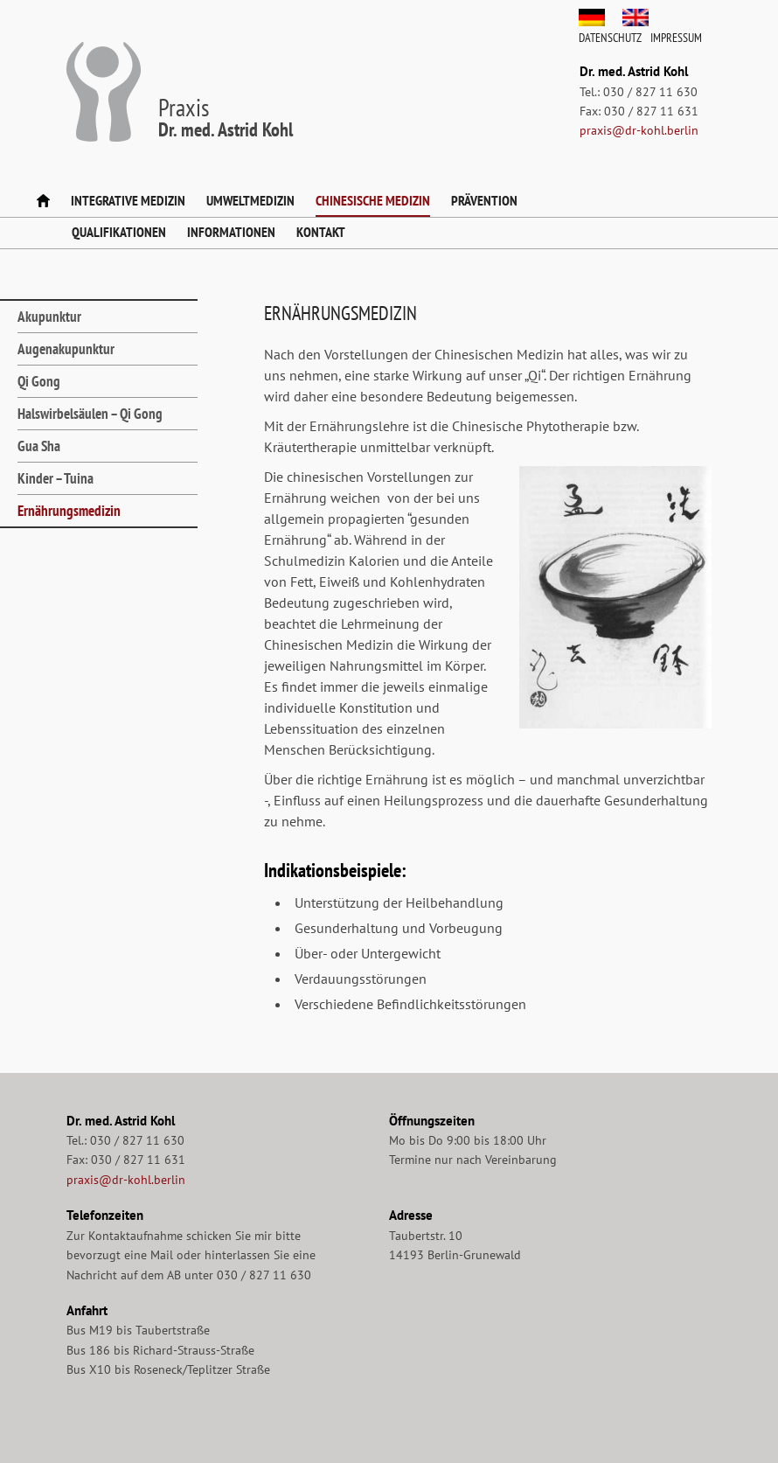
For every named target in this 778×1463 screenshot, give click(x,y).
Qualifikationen (119, 231)
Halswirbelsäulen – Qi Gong (90, 413)
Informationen (231, 231)
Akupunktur (49, 316)
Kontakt (320, 231)
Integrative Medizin (128, 200)
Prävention (484, 200)
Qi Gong (38, 381)
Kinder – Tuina (55, 478)
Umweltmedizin (250, 200)
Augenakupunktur (66, 349)
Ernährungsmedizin (69, 510)
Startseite (43, 201)
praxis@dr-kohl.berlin (639, 130)
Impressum (676, 37)
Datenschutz (610, 37)
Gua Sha (38, 446)
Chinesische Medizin (373, 200)
